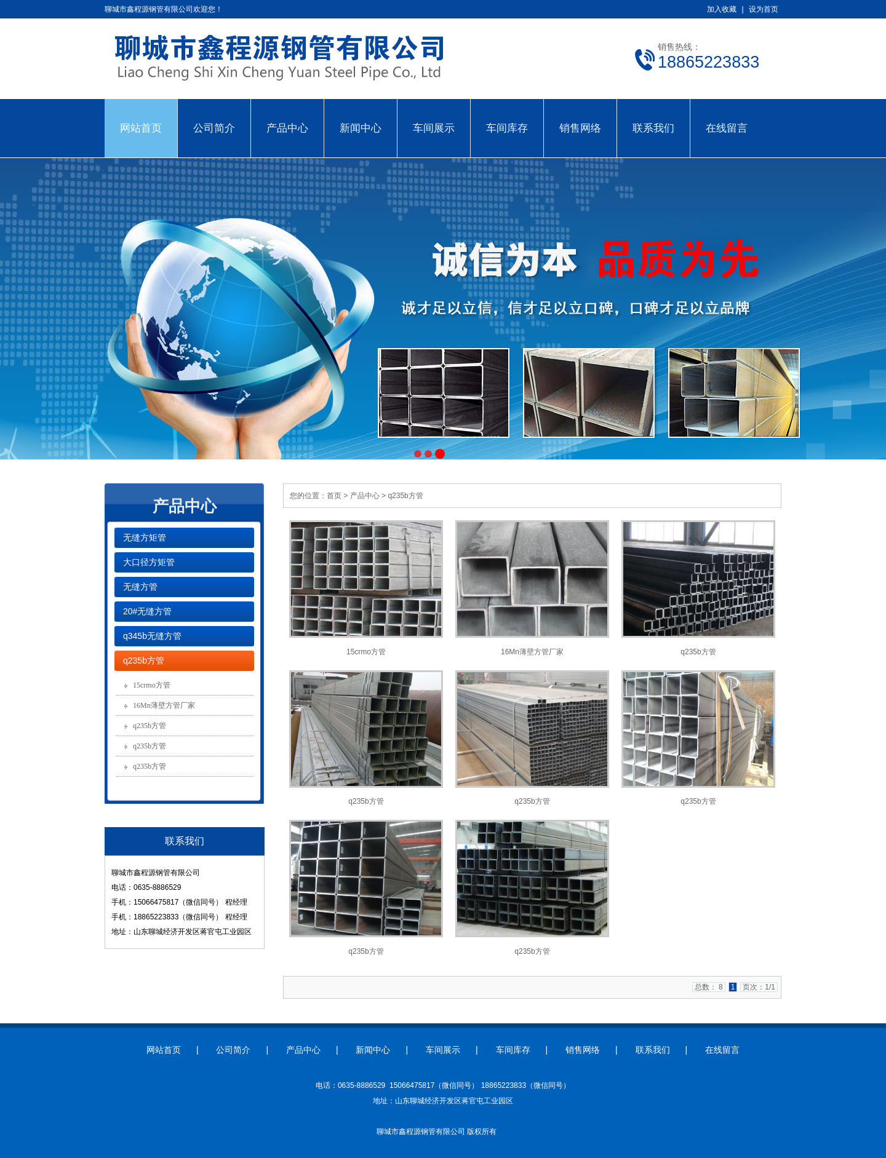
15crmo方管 (151, 685)
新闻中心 (360, 127)
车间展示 (434, 127)
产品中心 (287, 127)
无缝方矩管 (144, 537)
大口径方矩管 (149, 562)
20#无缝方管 (147, 611)
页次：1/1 (759, 987)
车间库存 (507, 127)
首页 (334, 495)
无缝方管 (140, 587)
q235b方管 (143, 660)
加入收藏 (721, 9)
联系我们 (653, 127)
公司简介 (214, 127)
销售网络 (580, 127)
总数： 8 (709, 987)
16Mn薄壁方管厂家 (164, 705)
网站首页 (141, 127)
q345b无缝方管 (152, 636)
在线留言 (727, 127)
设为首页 (763, 9)
